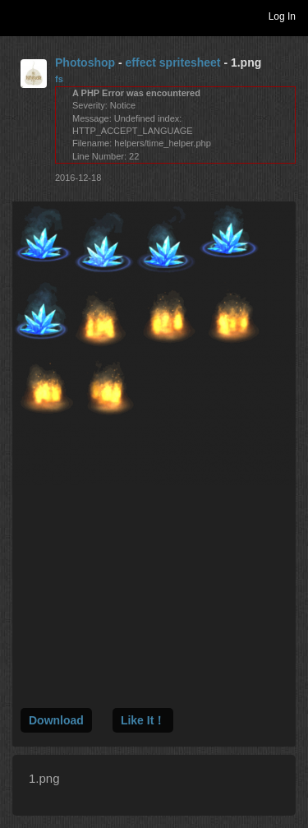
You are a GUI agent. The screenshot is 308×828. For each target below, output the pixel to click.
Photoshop (85, 62)
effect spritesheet (173, 62)
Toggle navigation (19, 15)
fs (59, 79)
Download (56, 720)
